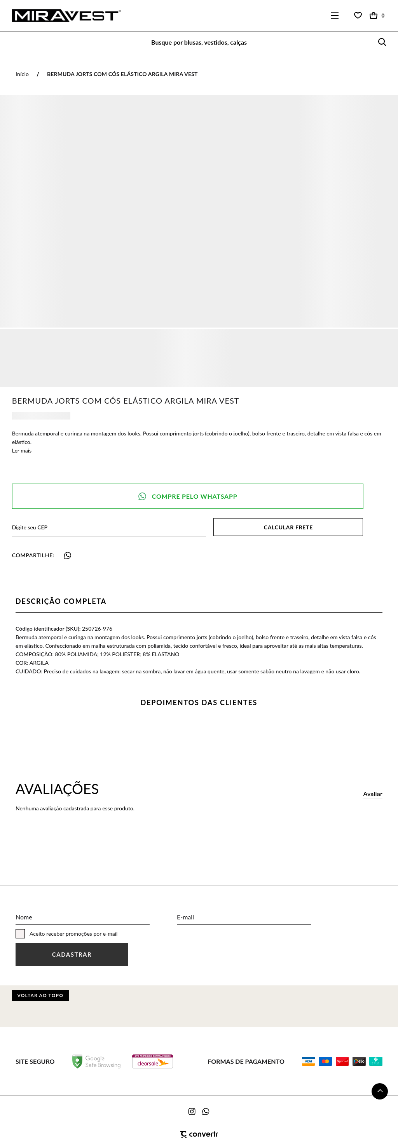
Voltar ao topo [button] (40, 995)
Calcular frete (288, 527)
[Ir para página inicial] (22, 74)
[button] (380, 1091)
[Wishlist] (358, 15)
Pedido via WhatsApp (188, 496)
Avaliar (372, 793)
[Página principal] (60, 15)
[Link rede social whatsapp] (206, 1111)
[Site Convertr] (199, 1135)
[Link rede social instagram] (192, 1111)
